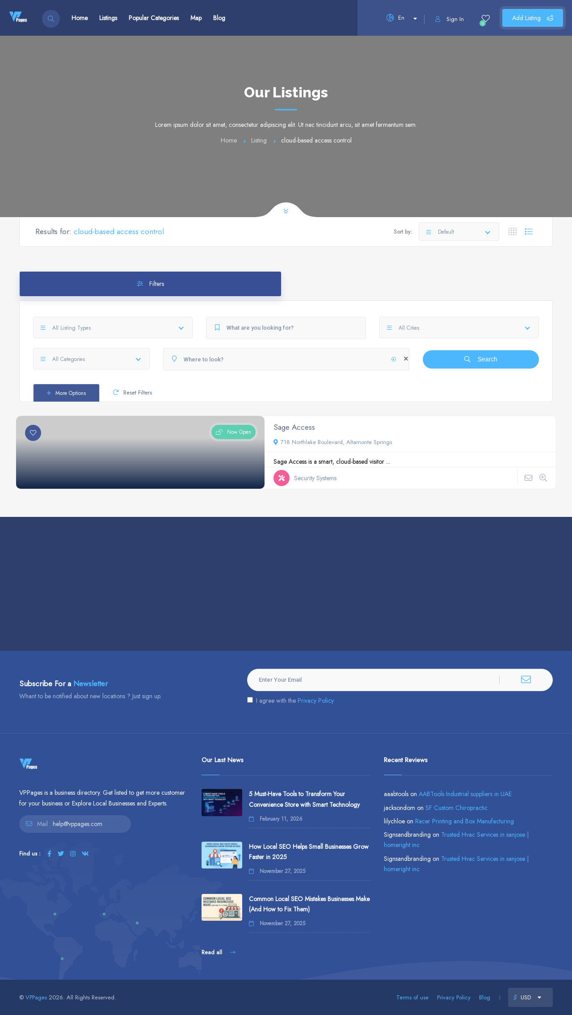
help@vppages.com (77, 823)
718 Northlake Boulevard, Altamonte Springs (332, 442)
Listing (259, 140)
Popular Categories (154, 17)
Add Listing (532, 17)
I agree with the (290, 700)
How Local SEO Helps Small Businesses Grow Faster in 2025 (309, 851)
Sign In (449, 19)
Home (80, 17)
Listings (108, 17)
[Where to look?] (286, 359)
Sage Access (294, 427)
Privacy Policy (316, 700)
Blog (219, 17)
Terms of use (412, 997)
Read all (218, 952)
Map (196, 17)
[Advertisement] (286, 583)
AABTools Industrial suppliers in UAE (465, 793)
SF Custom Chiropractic (456, 807)
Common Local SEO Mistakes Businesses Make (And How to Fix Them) (309, 904)
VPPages (36, 997)
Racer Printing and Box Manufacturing (464, 821)
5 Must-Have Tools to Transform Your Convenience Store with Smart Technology (304, 799)
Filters (150, 283)
